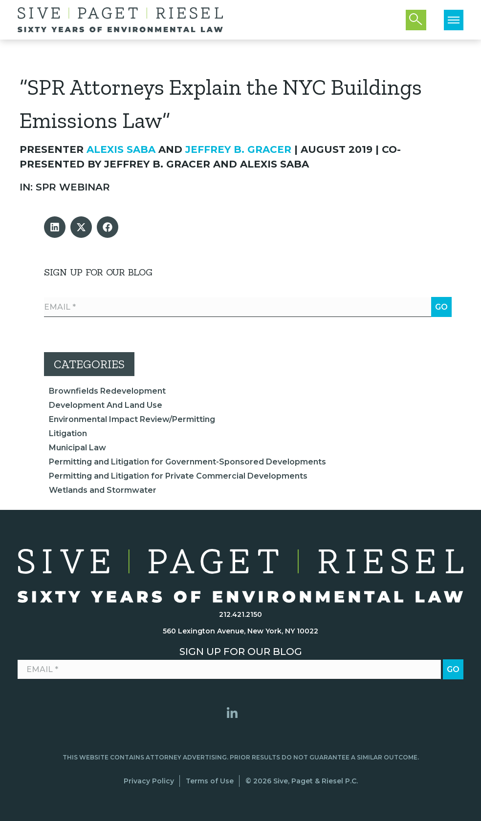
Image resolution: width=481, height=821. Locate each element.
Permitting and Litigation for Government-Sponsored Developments (187, 461)
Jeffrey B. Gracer (238, 149)
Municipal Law (77, 447)
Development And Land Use (105, 405)
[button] (55, 227)
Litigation (68, 433)
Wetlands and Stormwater (102, 490)
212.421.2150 (240, 614)
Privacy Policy (149, 781)
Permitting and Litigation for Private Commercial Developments (178, 476)
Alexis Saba (121, 149)
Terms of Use (210, 781)
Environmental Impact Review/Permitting (132, 419)
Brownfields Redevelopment (107, 391)
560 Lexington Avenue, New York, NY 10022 (240, 631)
